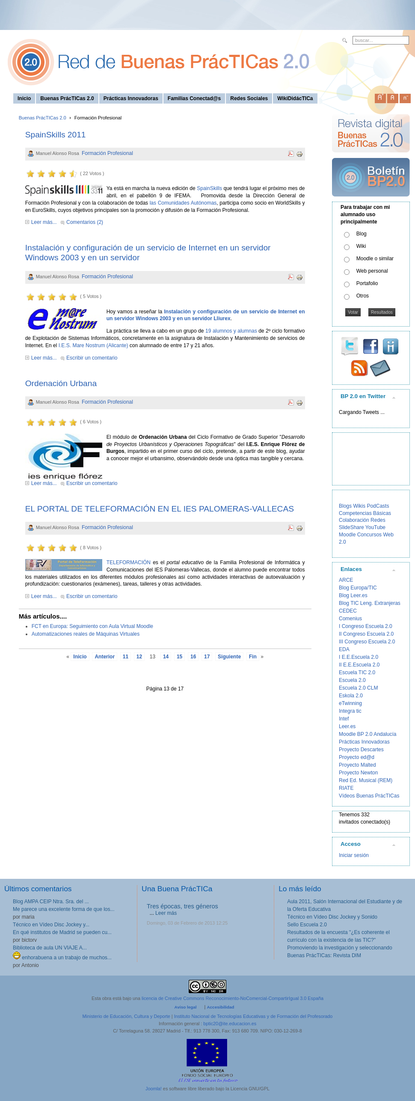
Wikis (359, 506)
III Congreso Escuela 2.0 (367, 642)
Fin (253, 657)
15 (179, 657)
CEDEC (348, 611)
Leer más (166, 913)
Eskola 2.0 (351, 696)
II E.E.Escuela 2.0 (359, 665)
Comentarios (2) (84, 222)
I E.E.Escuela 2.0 (358, 657)
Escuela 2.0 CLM (358, 688)
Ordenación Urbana (61, 383)
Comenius (350, 619)
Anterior (105, 657)
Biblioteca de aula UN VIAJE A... (50, 948)
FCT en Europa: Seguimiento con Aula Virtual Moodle (92, 626)
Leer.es (347, 726)
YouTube (375, 527)
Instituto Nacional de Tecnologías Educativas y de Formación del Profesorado (253, 1016)
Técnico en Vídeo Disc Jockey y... (51, 925)
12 (139, 657)
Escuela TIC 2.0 (357, 672)
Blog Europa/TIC (358, 588)
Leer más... (44, 222)
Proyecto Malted (357, 765)
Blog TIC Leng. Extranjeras (369, 603)
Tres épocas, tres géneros (182, 906)
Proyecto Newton (358, 773)
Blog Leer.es (353, 595)
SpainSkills (209, 188)
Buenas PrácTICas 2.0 (42, 117)
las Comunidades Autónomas (183, 203)
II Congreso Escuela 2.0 (366, 634)
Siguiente (229, 657)
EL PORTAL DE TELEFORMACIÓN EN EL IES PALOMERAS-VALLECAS (159, 508)
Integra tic (350, 711)
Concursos (369, 535)
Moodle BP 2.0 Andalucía (368, 734)
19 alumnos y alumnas (231, 331)
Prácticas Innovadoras (364, 742)
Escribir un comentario (91, 358)
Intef (344, 719)
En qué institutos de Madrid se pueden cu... (62, 932)
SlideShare (351, 527)
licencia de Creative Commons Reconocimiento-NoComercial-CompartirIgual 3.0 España (232, 998)
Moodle (347, 535)
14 (166, 657)
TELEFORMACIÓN (129, 562)
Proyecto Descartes (361, 750)
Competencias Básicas (365, 513)
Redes (378, 520)
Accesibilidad (220, 1007)
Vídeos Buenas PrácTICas (369, 796)
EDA (344, 649)
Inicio (79, 657)
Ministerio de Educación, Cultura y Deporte (126, 1016)
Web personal (372, 271)
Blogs (345, 506)
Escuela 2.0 (352, 680)
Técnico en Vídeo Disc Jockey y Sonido (332, 917)
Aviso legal (186, 1007)
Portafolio (367, 283)
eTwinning (350, 703)
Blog (361, 234)
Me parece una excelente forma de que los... (63, 909)
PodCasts (378, 506)
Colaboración (354, 520)
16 (193, 657)
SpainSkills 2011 (55, 134)
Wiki (361, 246)
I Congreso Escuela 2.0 (365, 626)
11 (125, 657)
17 (207, 657)
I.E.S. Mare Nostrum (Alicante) (93, 345)
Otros (362, 296)
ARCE (346, 580)
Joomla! (153, 1088)
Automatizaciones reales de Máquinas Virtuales (86, 634)
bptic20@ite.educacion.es (229, 1023)
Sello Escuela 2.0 (307, 925)
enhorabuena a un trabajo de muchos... (62, 958)
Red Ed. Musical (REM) (365, 780)
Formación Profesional (107, 153)
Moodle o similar (375, 259)
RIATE (346, 788)
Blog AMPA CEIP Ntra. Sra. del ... (51, 902)
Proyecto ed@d (356, 757)
